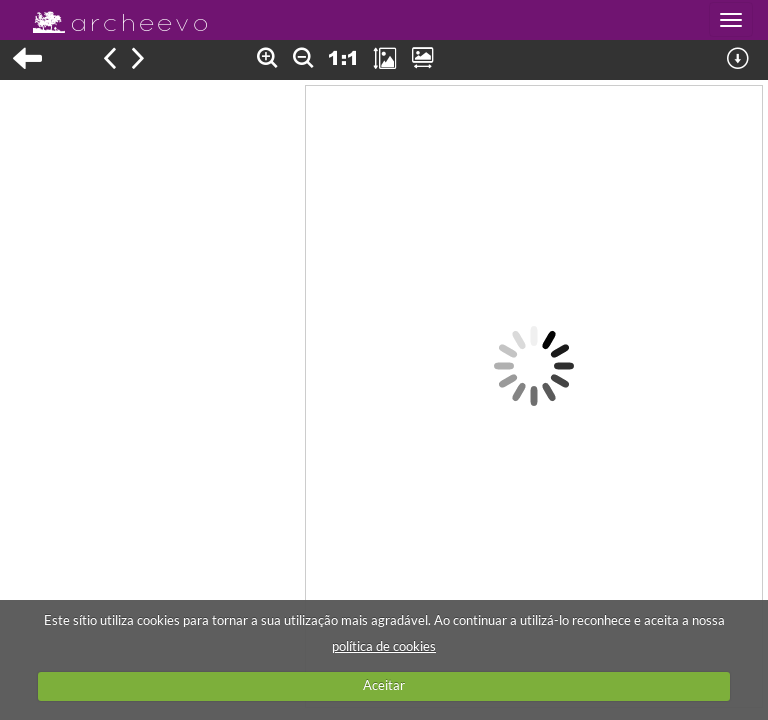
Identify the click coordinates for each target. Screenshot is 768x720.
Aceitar (384, 685)
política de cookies (384, 646)
